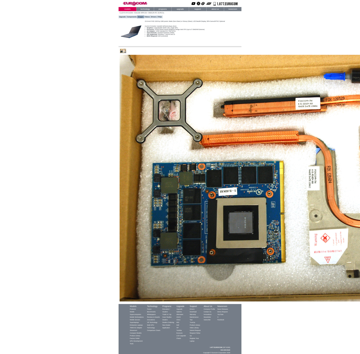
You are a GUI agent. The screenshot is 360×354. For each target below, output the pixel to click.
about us (215, 9)
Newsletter (207, 317)
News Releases (222, 309)
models (127, 9)
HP (177, 328)
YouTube (220, 314)
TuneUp (192, 322)
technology (145, 9)
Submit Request (195, 330)
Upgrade (122, 17)
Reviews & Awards (153, 317)
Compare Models (136, 333)
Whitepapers (151, 314)
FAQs (160, 17)
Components (132, 17)
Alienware (179, 314)
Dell (177, 325)
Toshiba (179, 330)
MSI (177, 322)
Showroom (133, 330)
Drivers (154, 17)
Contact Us (207, 312)
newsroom (232, 9)
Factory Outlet (134, 338)
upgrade (180, 9)
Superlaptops (134, 322)
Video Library (194, 328)
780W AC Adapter (136, 328)
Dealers (165, 320)
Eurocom (179, 333)
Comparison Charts (153, 330)
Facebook (220, 320)
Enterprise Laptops (136, 325)
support (197, 9)
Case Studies (167, 317)
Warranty (193, 314)
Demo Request (222, 312)
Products (133, 309)
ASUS (178, 317)
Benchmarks (151, 312)
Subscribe (207, 320)
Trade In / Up (166, 314)
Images (140, 17)
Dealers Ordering (168, 322)
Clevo (178, 320)
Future (149, 309)
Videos (147, 17)
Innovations (151, 320)
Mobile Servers (135, 320)
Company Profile (209, 309)
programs (163, 9)
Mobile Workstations (137, 317)
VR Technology (152, 322)
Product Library (135, 336)
